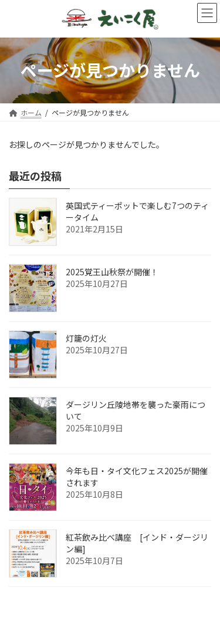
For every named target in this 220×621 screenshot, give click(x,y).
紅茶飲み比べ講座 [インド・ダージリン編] (137, 543)
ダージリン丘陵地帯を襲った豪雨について (135, 410)
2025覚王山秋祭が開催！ (112, 272)
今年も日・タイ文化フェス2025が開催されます (137, 476)
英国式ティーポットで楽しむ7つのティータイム (137, 211)
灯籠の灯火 (86, 338)
